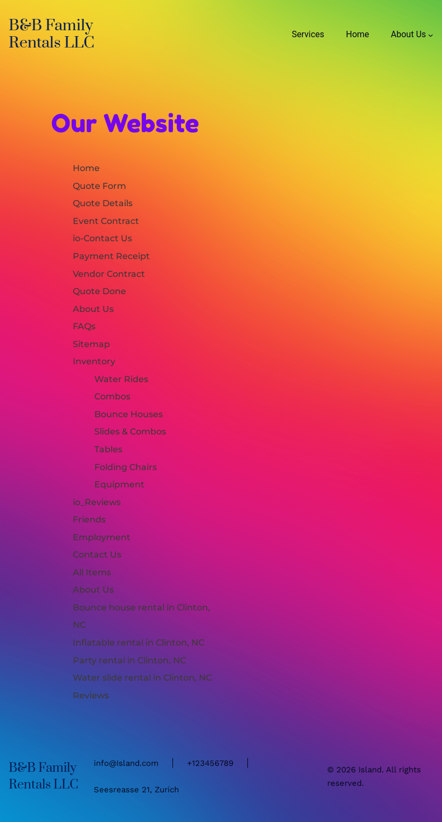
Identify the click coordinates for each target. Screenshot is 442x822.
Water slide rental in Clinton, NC (142, 677)
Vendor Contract (109, 273)
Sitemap (91, 343)
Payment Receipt (111, 255)
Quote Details (103, 203)
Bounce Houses (128, 414)
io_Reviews (97, 502)
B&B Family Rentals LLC (51, 34)
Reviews (91, 695)
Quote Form (99, 185)
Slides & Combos (130, 431)
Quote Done (99, 291)
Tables (108, 449)
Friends (89, 519)
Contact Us (97, 554)
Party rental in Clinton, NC (129, 660)
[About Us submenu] (430, 34)
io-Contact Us (102, 238)
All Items (92, 572)
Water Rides (121, 378)
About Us (93, 308)
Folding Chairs (125, 466)
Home (86, 167)
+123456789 (210, 763)
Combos (112, 396)
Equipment (119, 484)
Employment (101, 537)
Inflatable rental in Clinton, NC (138, 642)
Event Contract (106, 220)
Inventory (94, 361)
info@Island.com (126, 763)
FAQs (84, 326)
